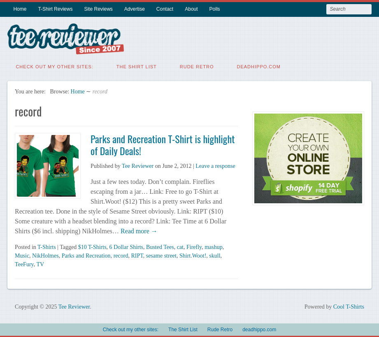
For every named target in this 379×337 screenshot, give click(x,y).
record (121, 255)
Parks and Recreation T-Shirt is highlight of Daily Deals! (163, 143)
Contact (164, 9)
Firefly (194, 246)
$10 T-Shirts (92, 246)
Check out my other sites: (54, 65)
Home (19, 9)
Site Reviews (98, 9)
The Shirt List (136, 65)
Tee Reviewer (137, 165)
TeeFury (24, 263)
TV (40, 263)
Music (22, 255)
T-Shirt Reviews (55, 9)
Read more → (138, 230)
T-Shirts (46, 246)
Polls (214, 9)
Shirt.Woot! (192, 255)
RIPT (137, 255)
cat (180, 246)
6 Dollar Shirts (126, 246)
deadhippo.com (259, 65)
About (191, 9)
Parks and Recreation (86, 255)
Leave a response (215, 165)
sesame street (161, 255)
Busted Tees (160, 246)
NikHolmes (45, 255)
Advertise (134, 9)
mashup (214, 246)
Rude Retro (197, 65)
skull (214, 255)
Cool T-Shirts (348, 306)
